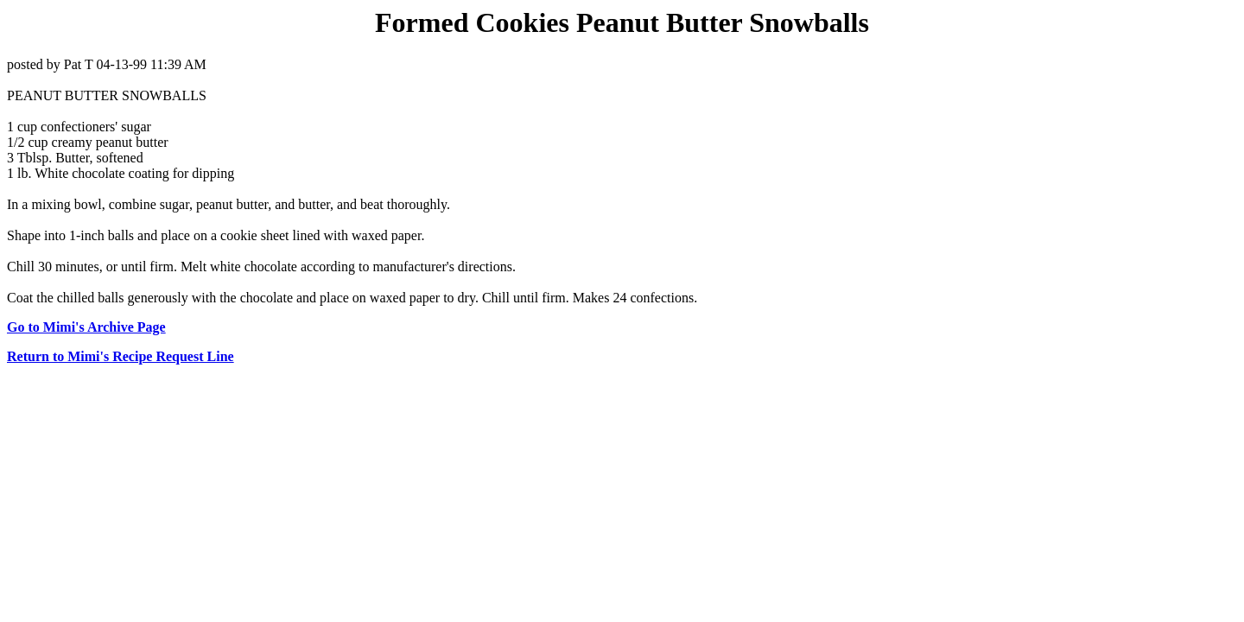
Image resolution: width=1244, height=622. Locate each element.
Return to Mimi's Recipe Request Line (120, 356)
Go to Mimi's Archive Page (86, 327)
